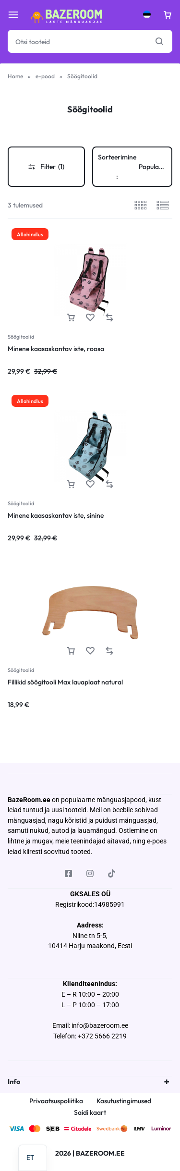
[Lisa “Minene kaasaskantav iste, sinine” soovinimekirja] (90, 484)
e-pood (45, 76)
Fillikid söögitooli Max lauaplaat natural (65, 682)
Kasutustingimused (123, 1101)
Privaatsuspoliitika (56, 1101)
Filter (46, 166)
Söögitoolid (21, 336)
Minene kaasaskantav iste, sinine (56, 515)
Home (15, 76)
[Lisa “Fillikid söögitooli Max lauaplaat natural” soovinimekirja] (90, 651)
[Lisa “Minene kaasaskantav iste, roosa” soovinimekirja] (90, 318)
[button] (71, 318)
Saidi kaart (90, 1113)
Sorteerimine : (135, 167)
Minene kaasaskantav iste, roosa (56, 348)
